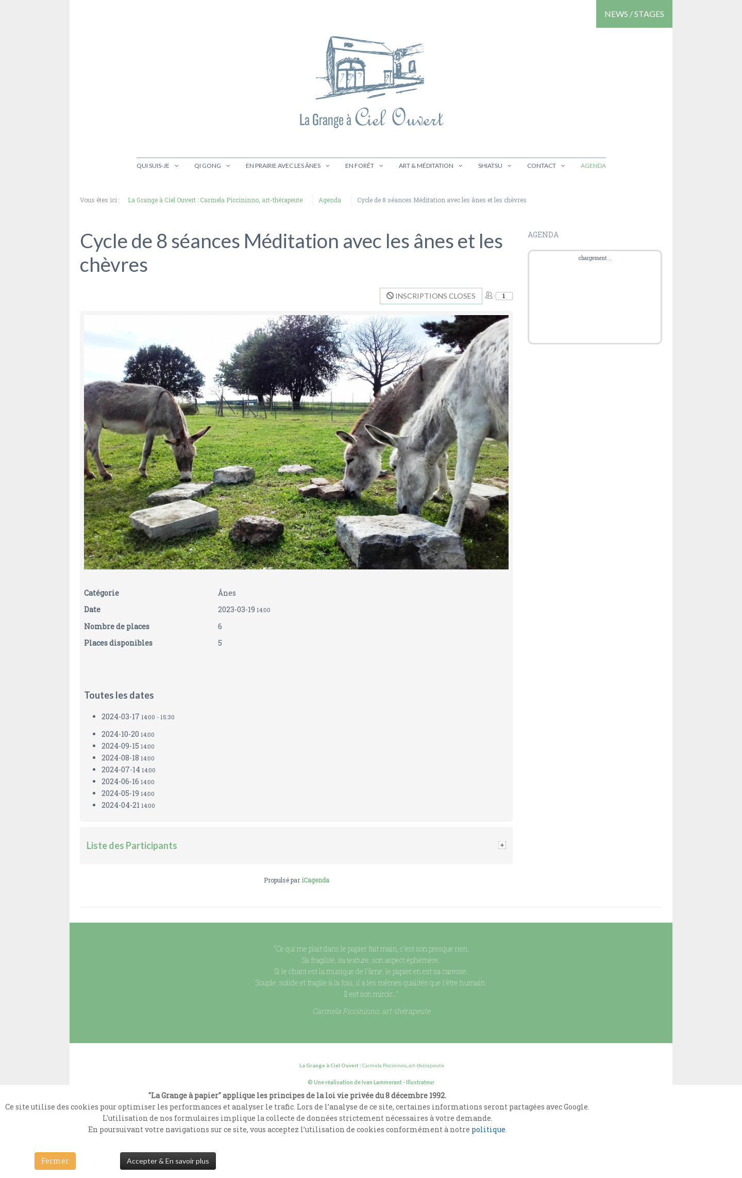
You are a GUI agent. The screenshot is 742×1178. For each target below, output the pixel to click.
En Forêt (359, 165)
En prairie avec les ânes (283, 165)
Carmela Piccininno (384, 1065)
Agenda (593, 165)
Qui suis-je (153, 165)
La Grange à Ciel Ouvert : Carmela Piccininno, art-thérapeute (215, 200)
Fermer (55, 1161)
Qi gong (207, 165)
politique (488, 1129)
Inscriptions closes (431, 295)
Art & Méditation (426, 165)
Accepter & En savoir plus (168, 1160)
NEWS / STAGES (634, 14)
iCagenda (315, 880)
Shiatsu (490, 165)
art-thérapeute (426, 1065)
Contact (541, 165)
